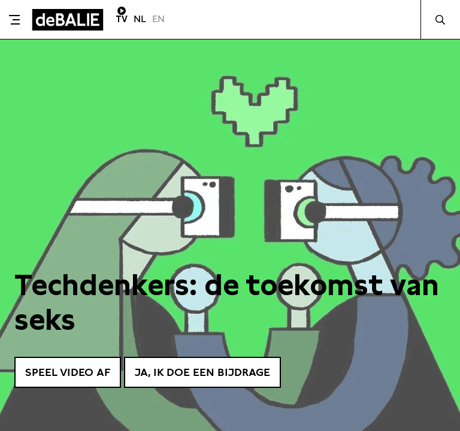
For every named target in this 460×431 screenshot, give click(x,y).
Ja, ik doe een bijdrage (202, 372)
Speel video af (67, 372)
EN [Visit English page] (158, 19)
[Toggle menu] (14, 20)
